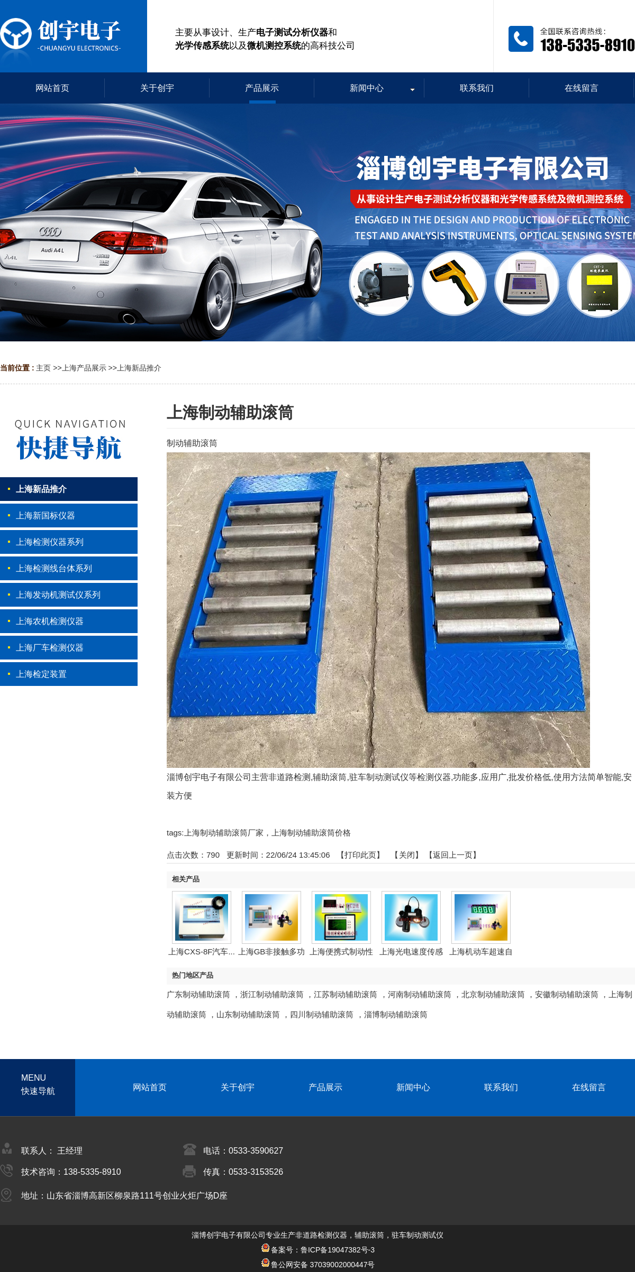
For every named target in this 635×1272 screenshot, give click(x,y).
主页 (43, 368)
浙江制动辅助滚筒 (272, 994)
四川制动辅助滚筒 (321, 1014)
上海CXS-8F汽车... (201, 951)
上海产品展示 (84, 368)
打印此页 (360, 854)
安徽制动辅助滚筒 (566, 994)
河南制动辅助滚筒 (419, 994)
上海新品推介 (139, 368)
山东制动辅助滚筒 (248, 1014)
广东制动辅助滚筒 (198, 994)
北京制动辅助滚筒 (493, 994)
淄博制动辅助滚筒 (396, 1014)
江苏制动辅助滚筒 (345, 994)
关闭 (407, 854)
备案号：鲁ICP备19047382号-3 (317, 1250)
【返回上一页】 (452, 854)
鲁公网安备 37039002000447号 (317, 1264)
